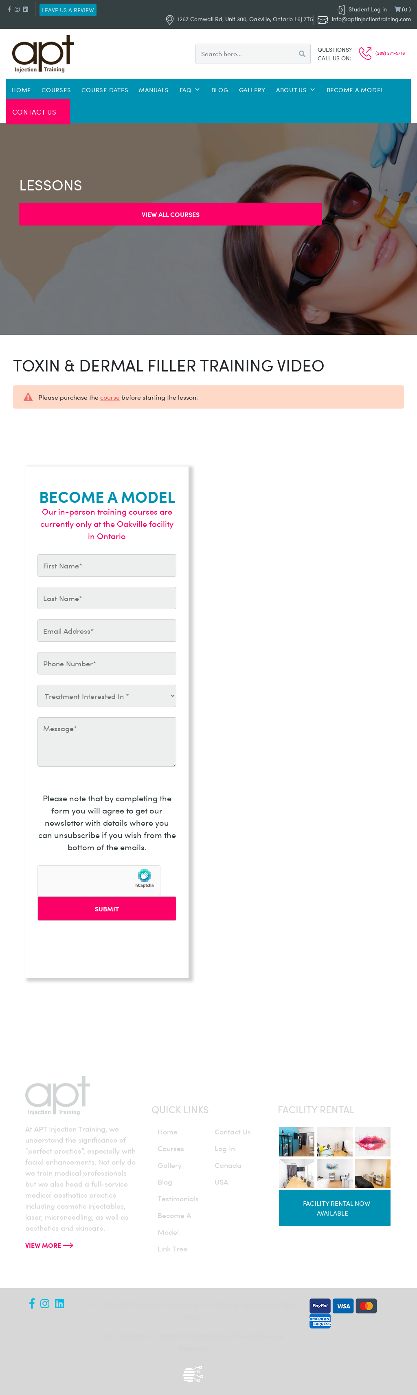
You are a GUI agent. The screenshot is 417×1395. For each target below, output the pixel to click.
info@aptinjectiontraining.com (371, 19)
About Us (296, 90)
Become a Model (355, 90)
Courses (56, 90)
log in (225, 1148)
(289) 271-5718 (382, 53)
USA (221, 1182)
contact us (233, 1131)
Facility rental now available (336, 1208)
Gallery (252, 90)
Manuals (154, 90)
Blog (219, 90)
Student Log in (362, 9)
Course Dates (104, 90)
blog (165, 1182)
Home (21, 90)
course (110, 397)
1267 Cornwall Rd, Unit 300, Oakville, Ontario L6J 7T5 (239, 19)
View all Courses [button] (171, 214)
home (168, 1131)
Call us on (334, 58)
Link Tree (172, 1249)
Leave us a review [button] (68, 10)
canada (228, 1165)
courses (171, 1148)
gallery (170, 1165)
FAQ (190, 90)
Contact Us (34, 111)
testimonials (178, 1198)
